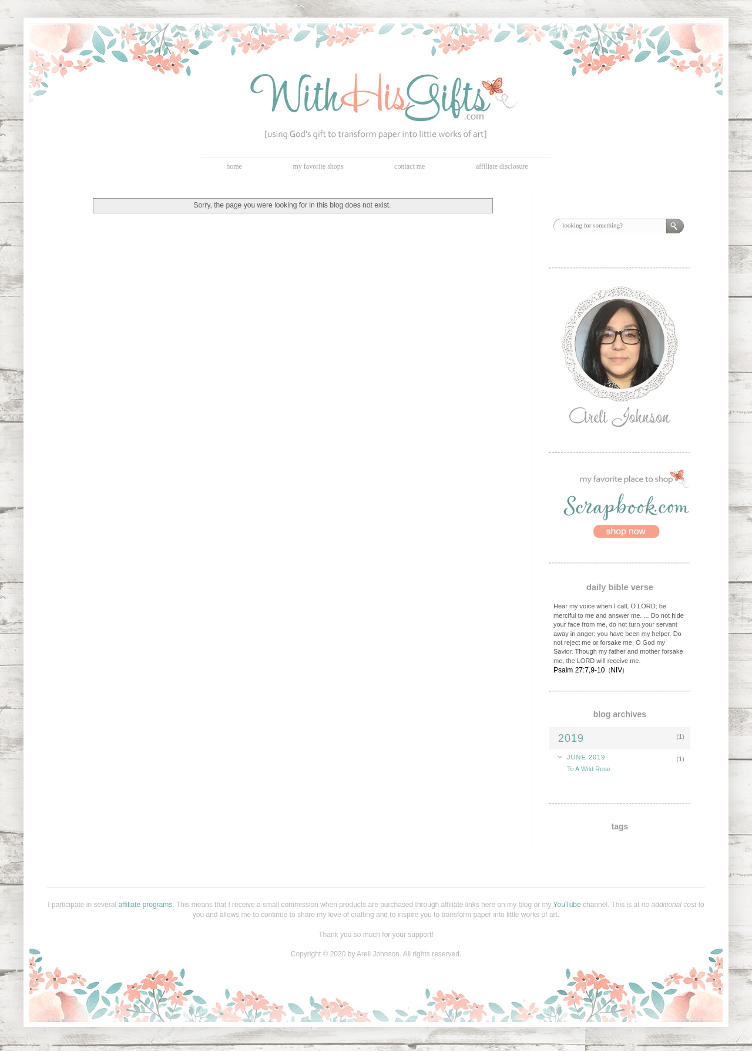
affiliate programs (145, 905)
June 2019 (586, 757)
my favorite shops (318, 166)
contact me (409, 166)
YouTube (567, 905)
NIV (616, 670)
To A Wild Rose (588, 768)
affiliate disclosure (502, 166)
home (234, 166)
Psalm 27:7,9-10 (579, 670)
